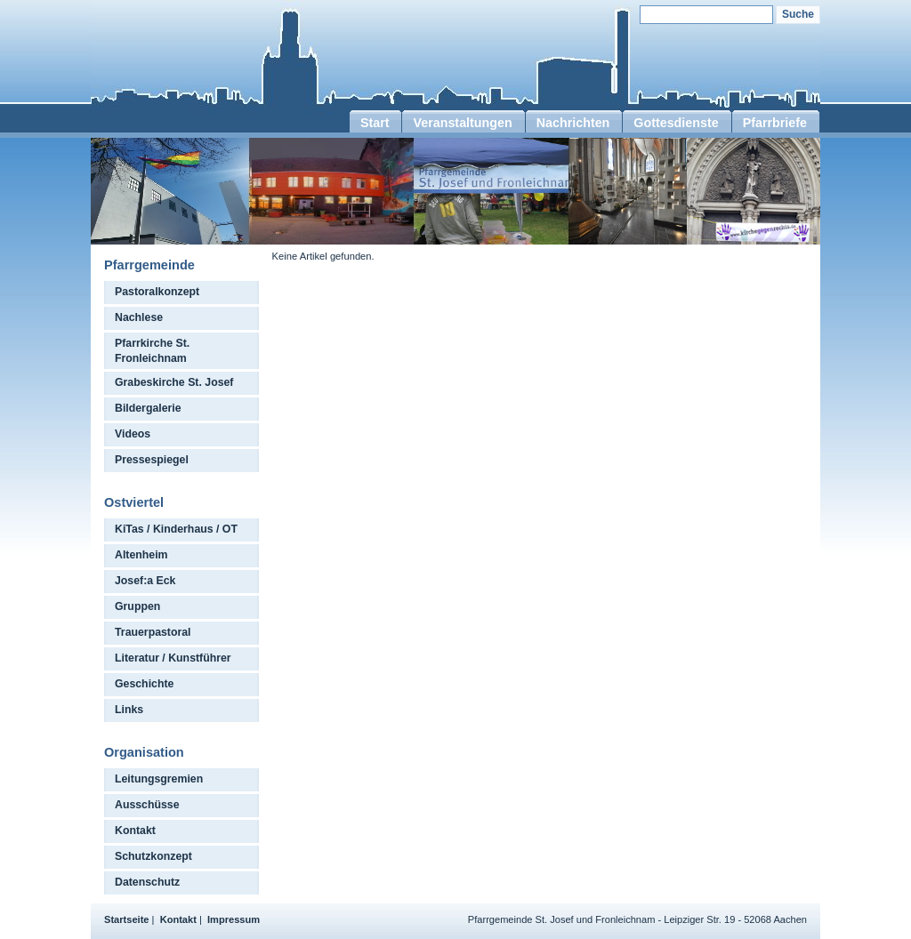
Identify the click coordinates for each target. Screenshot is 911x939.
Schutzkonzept (153, 856)
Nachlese (139, 317)
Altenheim (141, 555)
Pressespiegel (152, 459)
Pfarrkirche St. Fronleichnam (152, 351)
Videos (132, 434)
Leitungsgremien (159, 779)
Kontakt (135, 830)
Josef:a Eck (145, 580)
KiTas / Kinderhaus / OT (176, 529)
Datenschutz (147, 882)
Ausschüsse (147, 805)
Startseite (126, 919)
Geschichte (144, 684)
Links (129, 709)
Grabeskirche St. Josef (174, 382)
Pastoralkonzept (157, 291)
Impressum (233, 919)
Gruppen (137, 606)
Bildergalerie (148, 408)
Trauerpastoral (153, 632)
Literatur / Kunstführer (173, 658)
